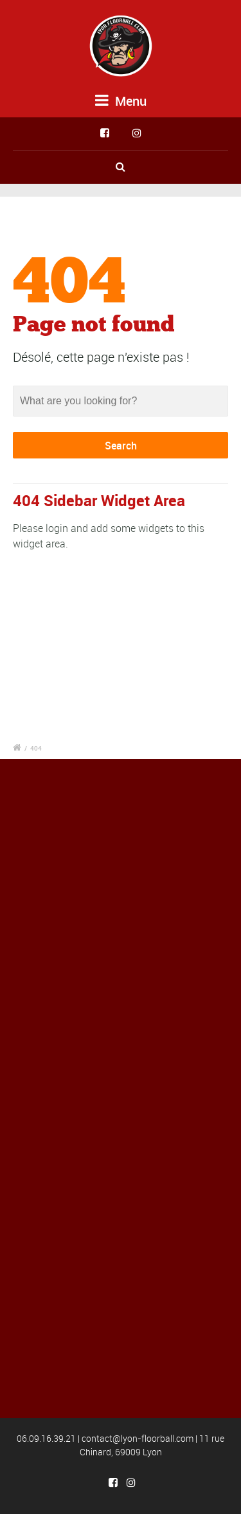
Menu (121, 101)
